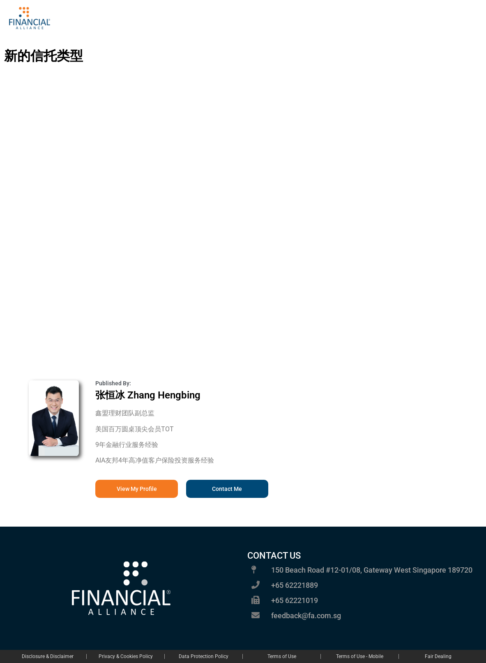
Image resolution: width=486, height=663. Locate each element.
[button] (227, 489)
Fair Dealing (438, 656)
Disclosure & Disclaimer (48, 656)
